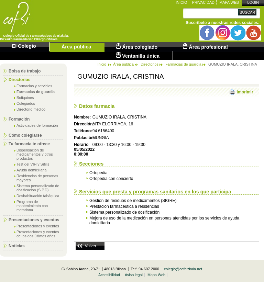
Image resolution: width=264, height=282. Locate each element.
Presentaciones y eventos (34, 219)
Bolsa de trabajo (25, 71)
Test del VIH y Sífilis (32, 164)
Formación (19, 119)
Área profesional (205, 46)
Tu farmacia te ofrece (29, 144)
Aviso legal (134, 275)
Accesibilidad (109, 275)
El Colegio (24, 46)
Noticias (17, 246)
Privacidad (203, 2)
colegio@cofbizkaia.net (183, 269)
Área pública (76, 46)
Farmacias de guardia (35, 92)
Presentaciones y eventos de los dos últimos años (37, 234)
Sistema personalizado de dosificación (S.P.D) (37, 188)
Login (253, 2)
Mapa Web (229, 2)
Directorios (19, 79)
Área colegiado (136, 46)
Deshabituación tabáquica (37, 196)
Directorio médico (30, 109)
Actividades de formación (37, 125)
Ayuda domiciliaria (31, 170)
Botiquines (25, 97)
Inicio (181, 2)
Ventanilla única (138, 55)
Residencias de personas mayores (37, 178)
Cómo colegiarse (25, 135)
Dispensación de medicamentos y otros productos (34, 154)
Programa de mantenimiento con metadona (32, 206)
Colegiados (25, 103)
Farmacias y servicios (34, 86)
